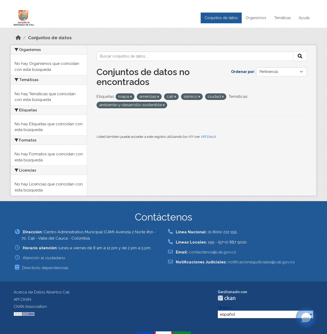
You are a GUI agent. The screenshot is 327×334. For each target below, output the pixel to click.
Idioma (224, 307)
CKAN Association (30, 306)
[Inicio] (18, 37)
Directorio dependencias (45, 267)
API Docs (208, 137)
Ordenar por (242, 72)
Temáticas (282, 18)
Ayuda (304, 18)
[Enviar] (300, 56)
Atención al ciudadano (44, 258)
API (190, 137)
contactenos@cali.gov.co (212, 252)
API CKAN (22, 299)
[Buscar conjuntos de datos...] (195, 56)
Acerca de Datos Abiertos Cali (42, 292)
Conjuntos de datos (221, 18)
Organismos (256, 18)
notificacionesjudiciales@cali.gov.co (261, 262)
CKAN (226, 298)
